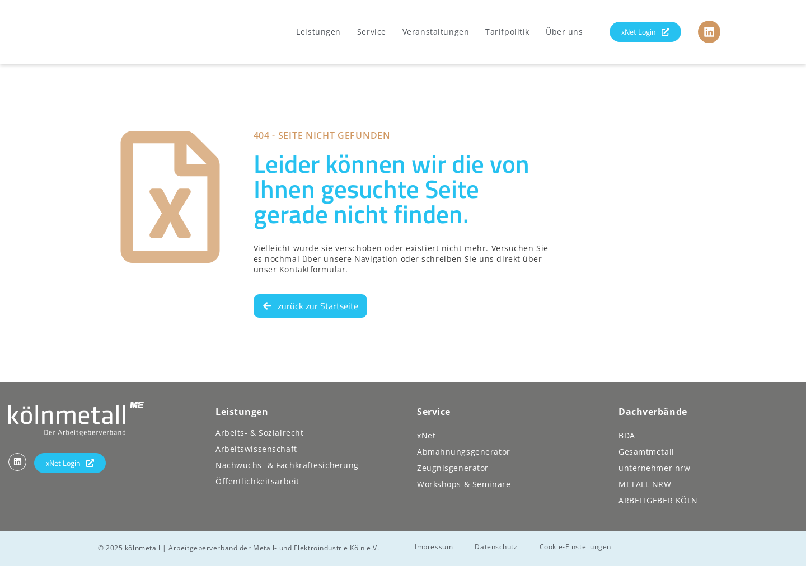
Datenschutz (497, 546)
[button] (24, 541)
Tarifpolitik (507, 31)
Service (371, 31)
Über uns (564, 31)
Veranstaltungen (435, 31)
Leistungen (318, 31)
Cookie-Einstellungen (576, 546)
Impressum (434, 546)
